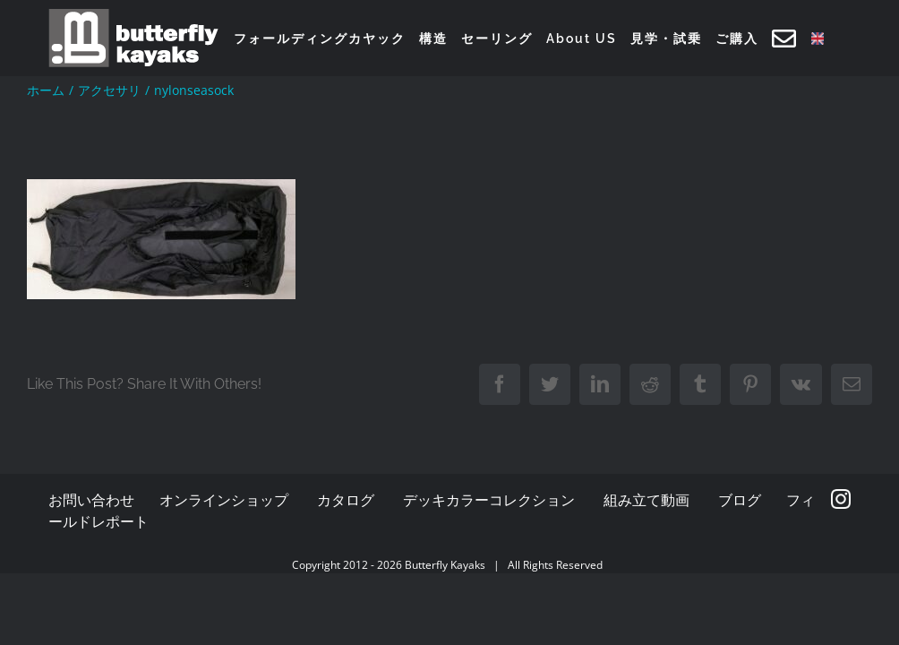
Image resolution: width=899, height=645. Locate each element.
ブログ (739, 500)
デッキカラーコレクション (489, 500)
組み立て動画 (646, 500)
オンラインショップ (223, 500)
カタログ (345, 500)
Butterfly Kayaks (445, 564)
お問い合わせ (91, 500)
